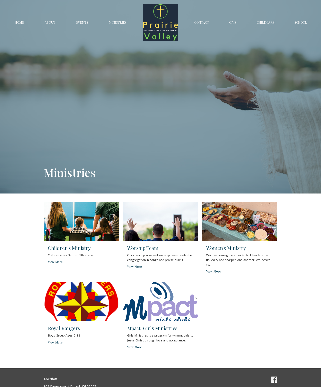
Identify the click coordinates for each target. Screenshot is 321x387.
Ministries (117, 22)
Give (232, 22)
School (300, 22)
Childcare (265, 22)
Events (82, 22)
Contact (201, 22)
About (50, 22)
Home (19, 22)
